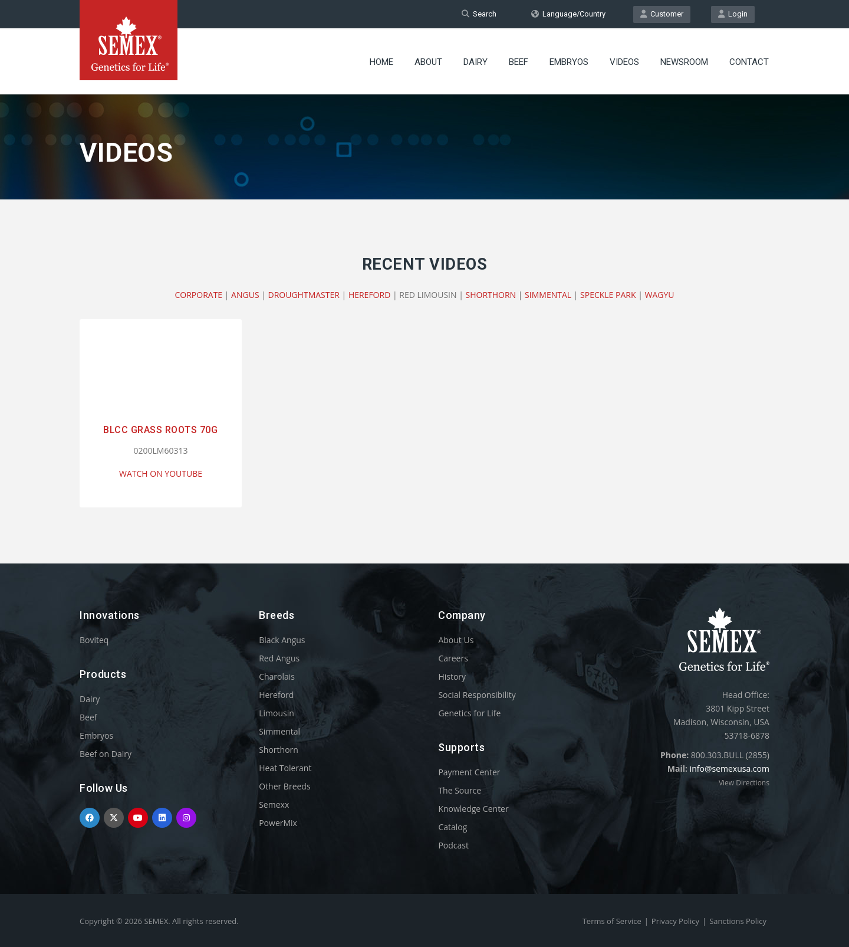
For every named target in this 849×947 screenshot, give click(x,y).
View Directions (744, 783)
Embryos (568, 62)
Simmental (279, 731)
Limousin (276, 713)
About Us (455, 639)
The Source (459, 790)
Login (733, 13)
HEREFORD (369, 294)
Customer (661, 13)
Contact (749, 62)
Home (381, 62)
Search (479, 13)
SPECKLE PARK (608, 294)
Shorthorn (278, 749)
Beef (518, 62)
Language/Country (568, 13)
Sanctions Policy (737, 921)
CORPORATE (198, 294)
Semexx (274, 804)
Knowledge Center (473, 808)
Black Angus (282, 639)
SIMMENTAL (548, 294)
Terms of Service (612, 921)
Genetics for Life (469, 713)
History (452, 676)
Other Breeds (284, 786)
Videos (624, 62)
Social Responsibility (476, 694)
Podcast (453, 845)
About (428, 62)
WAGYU (659, 294)
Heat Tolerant (285, 768)
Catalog (452, 827)
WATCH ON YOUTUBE (160, 473)
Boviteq (94, 639)
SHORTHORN (491, 294)
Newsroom (684, 62)
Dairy (475, 62)
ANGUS (245, 294)
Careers (453, 658)
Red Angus (279, 658)
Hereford (276, 694)
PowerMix (278, 822)
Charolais (277, 676)
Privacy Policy (675, 921)
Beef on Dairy (105, 753)
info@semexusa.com (729, 768)
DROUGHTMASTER (304, 294)
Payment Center (469, 772)
